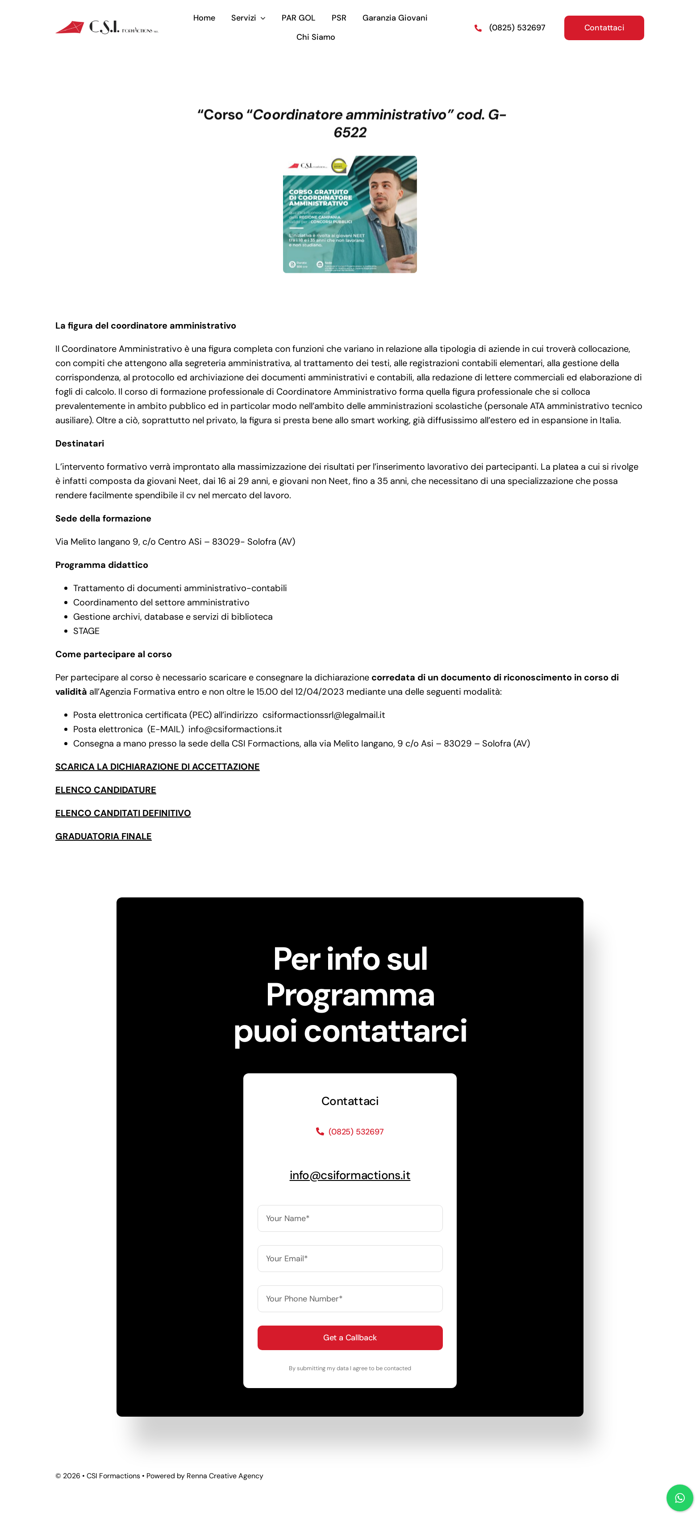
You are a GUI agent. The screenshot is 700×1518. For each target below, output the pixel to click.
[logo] (106, 22)
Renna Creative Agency (225, 1475)
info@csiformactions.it (235, 729)
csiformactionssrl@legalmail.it (323, 715)
